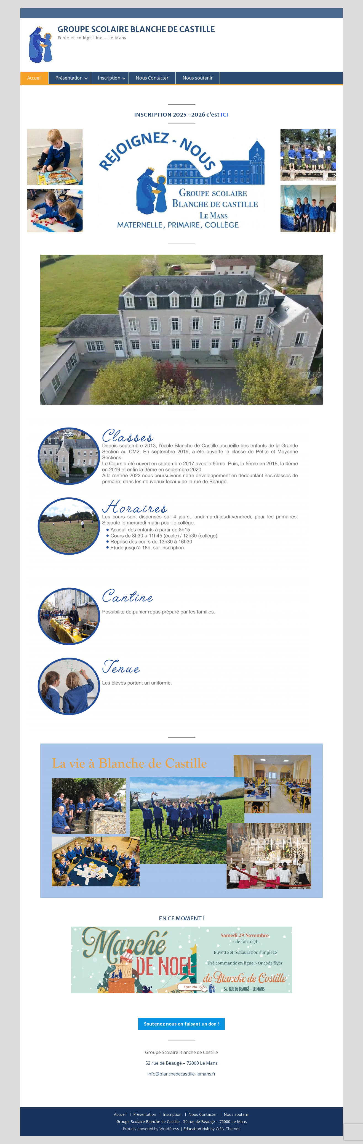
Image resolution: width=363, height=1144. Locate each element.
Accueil (34, 78)
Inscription (109, 78)
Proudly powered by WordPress (151, 1128)
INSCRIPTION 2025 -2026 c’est (181, 114)
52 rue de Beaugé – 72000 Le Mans (181, 1063)
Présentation (68, 78)
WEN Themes (228, 1128)
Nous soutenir (198, 78)
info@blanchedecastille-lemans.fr (181, 1074)
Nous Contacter (152, 78)
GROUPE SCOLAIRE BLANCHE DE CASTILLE (136, 29)
